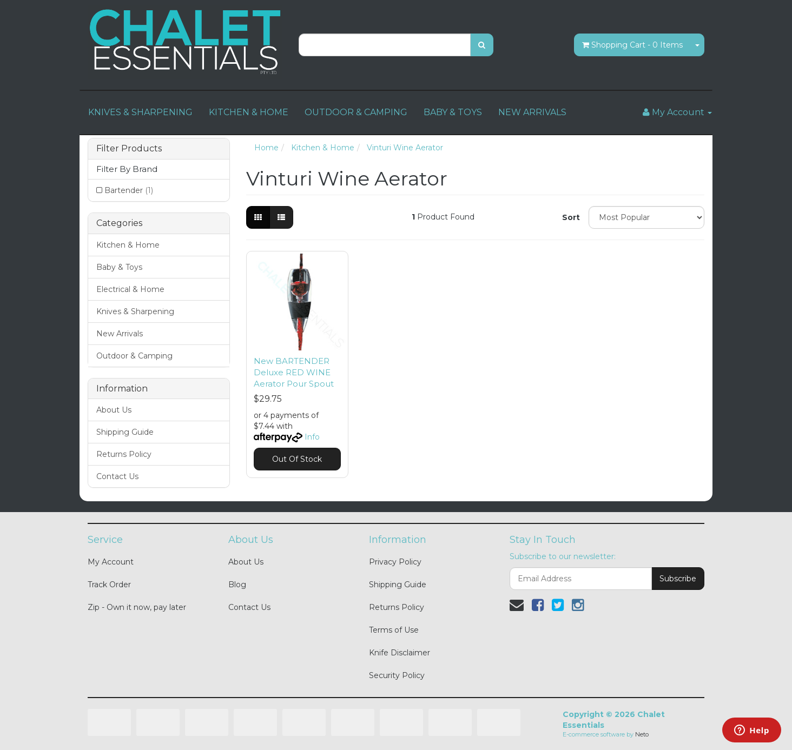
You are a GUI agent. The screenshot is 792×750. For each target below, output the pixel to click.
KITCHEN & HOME (248, 112)
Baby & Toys (119, 267)
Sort (571, 217)
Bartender (128, 190)
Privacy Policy (395, 562)
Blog (237, 584)
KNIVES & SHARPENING (140, 112)
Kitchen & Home (128, 245)
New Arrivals (119, 334)
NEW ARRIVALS (532, 112)
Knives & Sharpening (135, 311)
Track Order (109, 584)
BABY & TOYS (453, 112)
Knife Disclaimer (399, 653)
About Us (113, 410)
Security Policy (397, 675)
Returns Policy (123, 454)
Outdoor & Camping (134, 356)
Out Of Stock (297, 459)
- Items (632, 45)
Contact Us (117, 476)
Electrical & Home (130, 289)
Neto (642, 734)
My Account (111, 562)
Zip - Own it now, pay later (137, 607)
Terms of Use (394, 630)
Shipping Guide (125, 432)
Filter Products (129, 149)
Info (312, 437)
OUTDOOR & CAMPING (356, 112)
